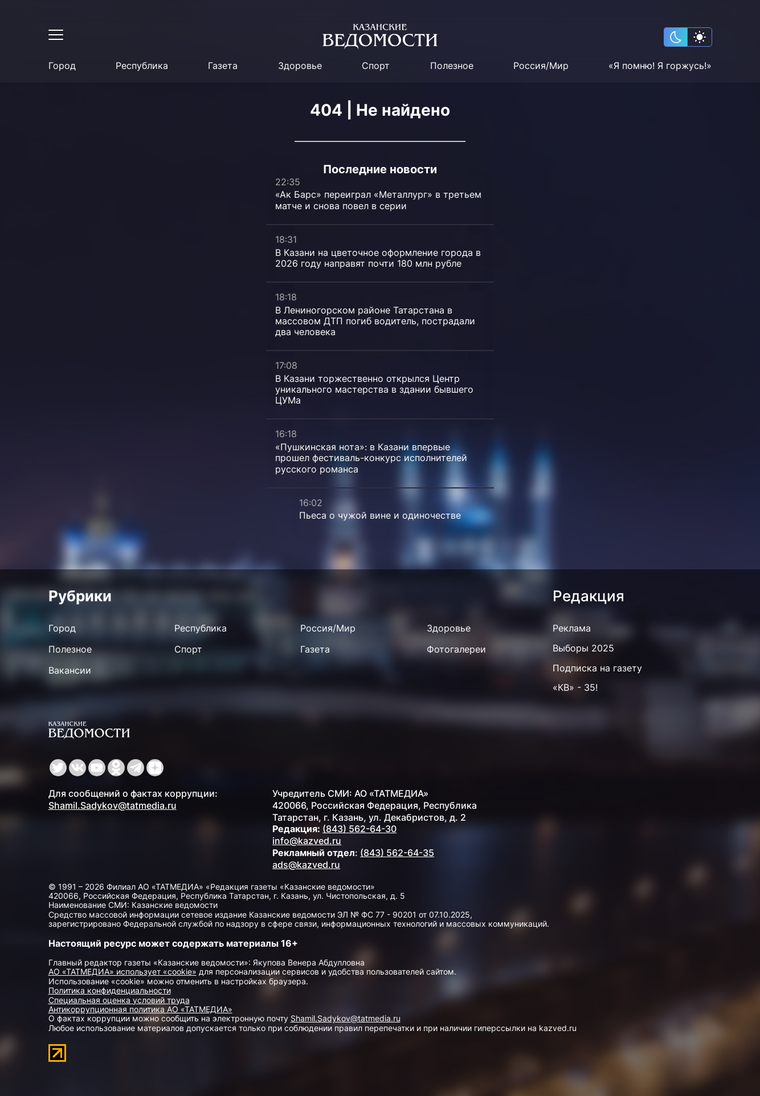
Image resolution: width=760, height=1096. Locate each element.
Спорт (376, 65)
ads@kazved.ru (306, 864)
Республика (142, 65)
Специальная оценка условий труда (119, 1000)
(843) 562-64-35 (397, 852)
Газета (223, 65)
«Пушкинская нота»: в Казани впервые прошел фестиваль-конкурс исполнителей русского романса (371, 457)
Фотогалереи (456, 649)
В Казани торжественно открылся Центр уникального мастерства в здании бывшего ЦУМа (374, 389)
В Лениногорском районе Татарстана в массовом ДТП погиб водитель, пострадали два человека (375, 320)
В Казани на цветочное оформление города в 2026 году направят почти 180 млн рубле (378, 258)
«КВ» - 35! (575, 687)
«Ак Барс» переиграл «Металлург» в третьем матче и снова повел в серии (378, 200)
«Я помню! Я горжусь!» (660, 65)
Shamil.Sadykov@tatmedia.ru (112, 805)
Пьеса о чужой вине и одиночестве (380, 515)
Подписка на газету (597, 668)
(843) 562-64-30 (359, 828)
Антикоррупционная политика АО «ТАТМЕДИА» (140, 1009)
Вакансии (69, 670)
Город (62, 65)
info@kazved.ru (306, 840)
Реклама (572, 628)
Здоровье (300, 65)
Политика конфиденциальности (109, 990)
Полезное (451, 65)
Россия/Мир (541, 65)
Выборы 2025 (583, 648)
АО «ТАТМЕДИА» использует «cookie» (122, 971)
